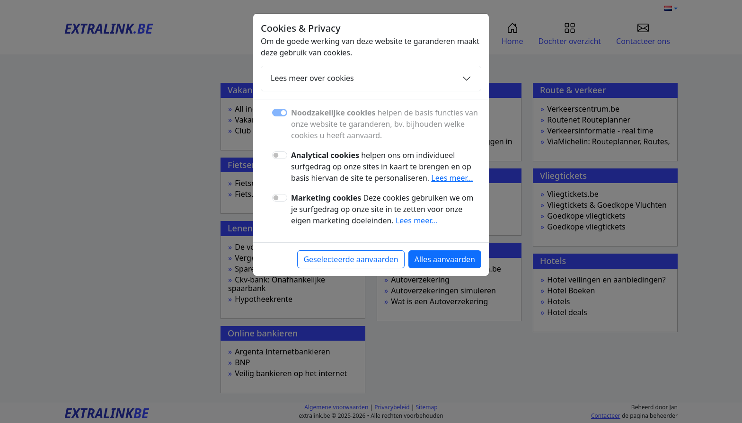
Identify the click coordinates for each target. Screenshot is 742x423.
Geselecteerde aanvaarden (350, 259)
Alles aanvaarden (445, 259)
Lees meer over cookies (312, 78)
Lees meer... (452, 178)
